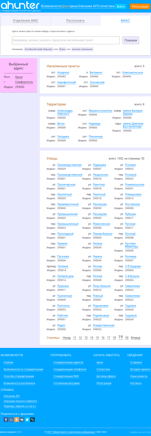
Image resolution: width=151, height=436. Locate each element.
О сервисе (136, 362)
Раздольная (100, 174)
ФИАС (125, 20)
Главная (8, 362)
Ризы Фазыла (101, 286)
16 (102, 337)
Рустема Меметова (131, 245)
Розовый (131, 174)
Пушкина (63, 286)
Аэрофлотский (66, 82)
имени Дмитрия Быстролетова (133, 125)
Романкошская (134, 184)
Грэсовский (97, 82)
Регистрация (140, 6)
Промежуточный (68, 204)
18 (114, 337)
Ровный (98, 295)
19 (120, 337)
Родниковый (101, 315)
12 (80, 337)
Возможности (51, 6)
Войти (121, 6)
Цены (74, 6)
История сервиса (140, 369)
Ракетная (99, 184)
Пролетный (64, 194)
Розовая (130, 164)
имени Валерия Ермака (133, 112)
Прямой (62, 243)
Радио (61, 325)
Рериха (97, 256)
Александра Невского (65, 112)
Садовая (130, 305)
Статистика (106, 6)
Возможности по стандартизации (23, 369)
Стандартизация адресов (68, 362)
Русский (130, 233)
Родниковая (100, 305)
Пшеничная (64, 295)
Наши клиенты (139, 376)
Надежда (94, 123)
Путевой (63, 266)
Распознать (75, 20)
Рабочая (62, 315)
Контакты (136, 383)
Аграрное (63, 72)
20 (126, 337)
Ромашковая (133, 194)
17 (108, 337)
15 (97, 337)
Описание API (88, 6)
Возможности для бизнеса (19, 383)
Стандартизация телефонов (69, 369)
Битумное (96, 72)
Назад (67, 337)
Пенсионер (96, 136)
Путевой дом (65, 276)
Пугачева (63, 256)
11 (74, 337)
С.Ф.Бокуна (132, 276)
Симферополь (24, 81)
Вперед (135, 337)
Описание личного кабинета (20, 401)
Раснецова (100, 204)
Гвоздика (63, 136)
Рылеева (130, 256)
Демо (65, 6)
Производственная (69, 164)
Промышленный (67, 223)
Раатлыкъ (63, 305)
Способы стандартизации (19, 376)
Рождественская (103, 325)
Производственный (69, 174)
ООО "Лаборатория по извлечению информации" (71, 432)
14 (91, 337)
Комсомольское (132, 72)
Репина (97, 243)
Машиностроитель (100, 110)
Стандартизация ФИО (66, 376)
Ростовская (132, 204)
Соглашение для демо (66, 383)
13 (86, 337)
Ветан (61, 123)
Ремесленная (101, 223)
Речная (97, 266)
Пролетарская (66, 184)
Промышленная (67, 214)
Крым (19, 76)
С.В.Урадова (133, 266)
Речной (97, 276)
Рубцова (130, 214)
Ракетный (99, 194)
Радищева (99, 164)
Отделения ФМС (25, 20)
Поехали (131, 40)
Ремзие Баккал (102, 233)
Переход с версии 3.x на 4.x (20, 406)
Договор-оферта (106, 376)
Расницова (100, 214)
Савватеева (132, 286)
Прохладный (65, 233)
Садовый (131, 315)
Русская (130, 223)
